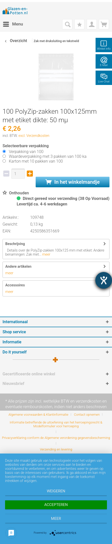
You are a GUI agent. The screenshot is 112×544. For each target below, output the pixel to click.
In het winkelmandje (73, 182)
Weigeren (56, 491)
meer (45, 254)
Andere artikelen (18, 266)
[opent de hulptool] (103, 280)
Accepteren (56, 504)
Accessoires (15, 285)
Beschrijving (15, 244)
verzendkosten (88, 401)
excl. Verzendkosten (33, 136)
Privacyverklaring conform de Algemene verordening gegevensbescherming (56, 438)
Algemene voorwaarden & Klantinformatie (39, 414)
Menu (13, 23)
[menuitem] (13, 24)
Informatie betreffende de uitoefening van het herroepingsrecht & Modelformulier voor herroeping (56, 424)
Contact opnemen (87, 414)
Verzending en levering (56, 449)
